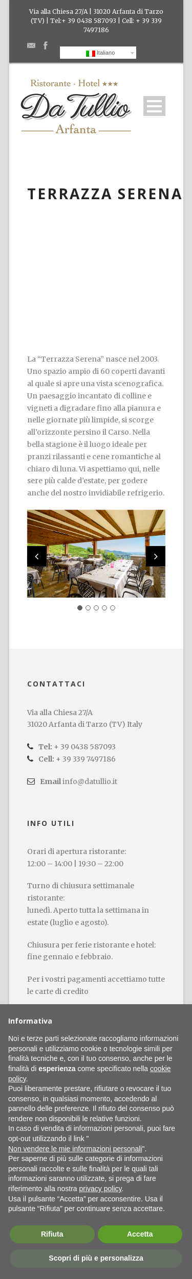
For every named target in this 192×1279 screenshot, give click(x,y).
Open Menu (154, 106)
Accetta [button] (140, 1234)
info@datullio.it (89, 781)
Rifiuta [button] (52, 1234)
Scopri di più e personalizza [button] (96, 1258)
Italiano (100, 53)
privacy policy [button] (100, 1189)
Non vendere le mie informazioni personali (75, 1149)
